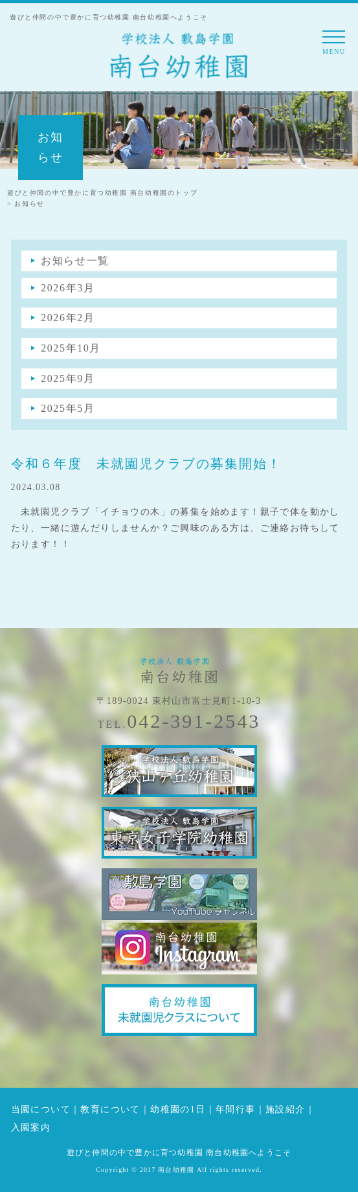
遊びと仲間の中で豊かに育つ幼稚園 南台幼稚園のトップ (102, 192)
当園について (41, 1109)
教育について (110, 1109)
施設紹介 (285, 1109)
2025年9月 (68, 378)
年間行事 (236, 1109)
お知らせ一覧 (75, 260)
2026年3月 (68, 287)
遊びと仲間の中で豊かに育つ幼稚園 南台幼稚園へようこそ (179, 1152)
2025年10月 (71, 348)
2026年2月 (68, 317)
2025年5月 (68, 408)
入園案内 (31, 1127)
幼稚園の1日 (177, 1109)
